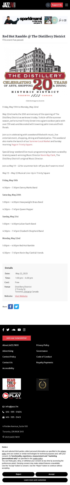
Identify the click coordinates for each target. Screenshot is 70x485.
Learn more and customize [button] (35, 480)
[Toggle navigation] (66, 4)
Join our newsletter (17, 338)
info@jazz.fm (12, 406)
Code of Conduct (44, 356)
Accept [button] (51, 474)
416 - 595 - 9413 (13, 417)
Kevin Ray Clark (48, 155)
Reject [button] (18, 474)
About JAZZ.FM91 (10, 345)
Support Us (57, 5)
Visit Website (21, 296)
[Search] (48, 5)
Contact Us (7, 362)
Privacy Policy (42, 345)
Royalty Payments (44, 362)
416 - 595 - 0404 (14, 412)
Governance (42, 351)
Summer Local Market (40, 141)
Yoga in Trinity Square (21, 144)
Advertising (7, 351)
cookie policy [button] (38, 458)
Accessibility (8, 368)
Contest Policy (9, 356)
